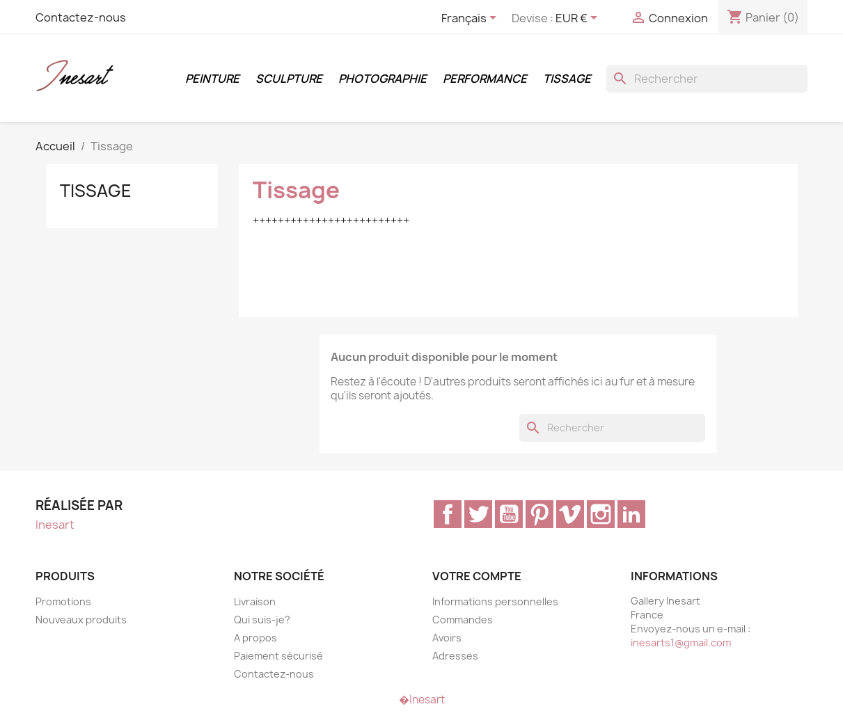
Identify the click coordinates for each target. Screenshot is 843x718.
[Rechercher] (706, 79)
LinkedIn (631, 514)
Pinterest (539, 514)
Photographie (382, 78)
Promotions (63, 601)
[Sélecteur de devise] (579, 18)
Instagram (601, 514)
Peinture (212, 78)
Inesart (55, 524)
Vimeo (570, 514)
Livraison (255, 601)
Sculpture (288, 78)
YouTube (509, 514)
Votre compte (476, 576)
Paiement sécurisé (278, 655)
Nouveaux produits (81, 619)
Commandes (462, 619)
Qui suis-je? (262, 619)
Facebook (448, 514)
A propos (255, 637)
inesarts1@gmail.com (681, 642)
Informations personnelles (495, 601)
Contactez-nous (81, 17)
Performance (485, 78)
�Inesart (422, 699)
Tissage (567, 78)
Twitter (478, 514)
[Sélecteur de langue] (471, 18)
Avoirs (447, 637)
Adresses (455, 655)
